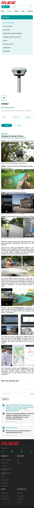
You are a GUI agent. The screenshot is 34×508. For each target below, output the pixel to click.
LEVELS (5, 40)
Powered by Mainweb (4, 505)
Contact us (30, 11)
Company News (4, 486)
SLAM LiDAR (6, 30)
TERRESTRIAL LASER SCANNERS (12, 33)
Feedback (19, 495)
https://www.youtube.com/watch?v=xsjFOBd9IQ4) (13, 213)
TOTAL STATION (7, 26)
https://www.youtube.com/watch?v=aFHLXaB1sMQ (13, 190)
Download (19, 456)
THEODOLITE (6, 47)
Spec (19, 125)
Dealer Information (5, 492)
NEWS (3, 483)
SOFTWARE (6, 51)
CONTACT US (21, 483)
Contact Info (20, 486)
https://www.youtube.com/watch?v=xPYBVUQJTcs (12, 236)
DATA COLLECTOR (8, 44)
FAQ (18, 453)
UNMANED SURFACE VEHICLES (12, 37)
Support (16, 11)
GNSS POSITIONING (8, 22)
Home (2, 11)
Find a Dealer (20, 492)
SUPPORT (20, 450)
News (23, 11)
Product (9, 11)
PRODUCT (4, 450)
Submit (5, 394)
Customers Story (5, 489)
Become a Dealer (21, 489)
